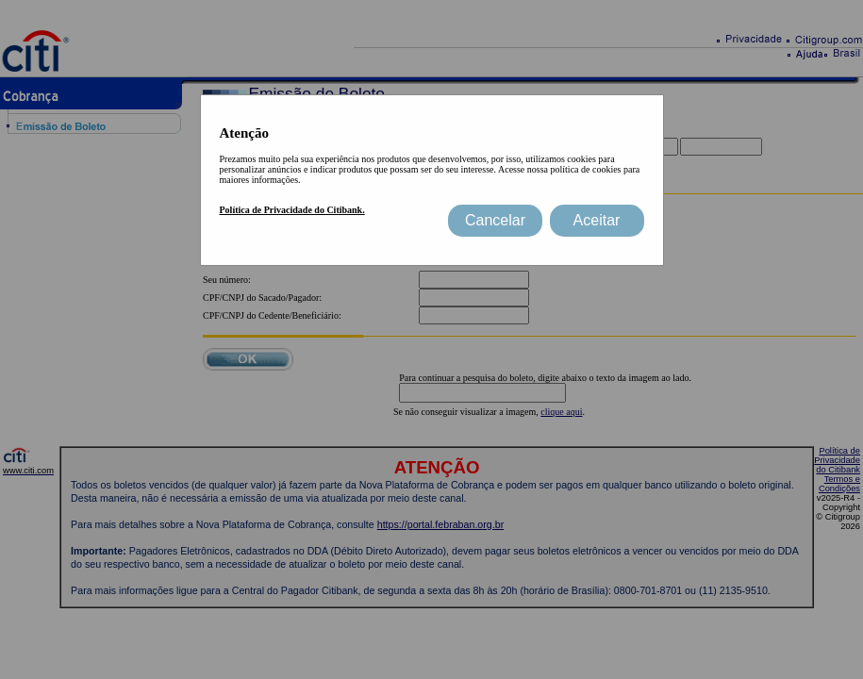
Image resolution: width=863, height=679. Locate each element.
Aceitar (597, 220)
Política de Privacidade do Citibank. (292, 210)
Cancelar (495, 220)
